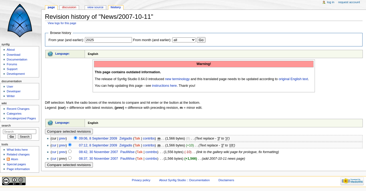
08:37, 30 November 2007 (98, 158)
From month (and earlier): (152, 40)
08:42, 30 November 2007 (98, 152)
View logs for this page (62, 23)
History (116, 7)
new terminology (177, 79)
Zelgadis (125, 138)
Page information (18, 169)
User (10, 86)
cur (54, 145)
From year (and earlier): (66, 40)
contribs (149, 138)
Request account (349, 2)
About (11, 49)
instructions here (164, 86)
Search (6, 125)
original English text (293, 79)
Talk (137, 138)
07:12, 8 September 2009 (98, 145)
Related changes (18, 154)
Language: (62, 53)
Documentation (17, 59)
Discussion (69, 7)
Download (13, 54)
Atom (14, 159)
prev (62, 138)
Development (15, 73)
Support (12, 69)
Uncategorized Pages (21, 118)
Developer (13, 91)
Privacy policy (141, 180)
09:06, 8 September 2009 (98, 138)
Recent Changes (18, 108)
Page (51, 7)
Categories (14, 113)
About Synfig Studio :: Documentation (184, 180)
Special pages (16, 164)
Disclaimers (226, 180)
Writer (11, 96)
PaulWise (127, 152)
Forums (12, 64)
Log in (330, 2)
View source (95, 7)
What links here (17, 149)
